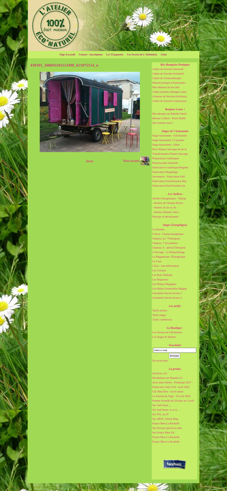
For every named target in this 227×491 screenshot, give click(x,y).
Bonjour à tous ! (175, 109)
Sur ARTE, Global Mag (165, 418)
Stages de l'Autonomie (175, 131)
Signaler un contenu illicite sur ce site (129, 490)
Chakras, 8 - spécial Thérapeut (169, 247)
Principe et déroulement (165, 216)
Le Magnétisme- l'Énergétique (168, 256)
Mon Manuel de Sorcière (166, 87)
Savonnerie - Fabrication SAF (168, 176)
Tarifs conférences (162, 319)
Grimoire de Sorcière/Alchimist (169, 96)
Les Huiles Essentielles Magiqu (169, 288)
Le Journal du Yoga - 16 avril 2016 (171, 396)
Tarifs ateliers (159, 310)
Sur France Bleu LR (163, 432)
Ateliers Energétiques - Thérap (169, 198)
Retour (90, 160)
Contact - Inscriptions (91, 54)
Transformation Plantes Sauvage (170, 153)
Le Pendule (158, 229)
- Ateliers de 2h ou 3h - (164, 207)
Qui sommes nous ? (163, 122)
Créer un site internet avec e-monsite (97, 490)
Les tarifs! (175, 306)
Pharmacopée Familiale (165, 162)
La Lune (156, 261)
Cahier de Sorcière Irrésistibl (168, 73)
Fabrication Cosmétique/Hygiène (170, 167)
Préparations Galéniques (165, 158)
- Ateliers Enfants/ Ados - (166, 212)
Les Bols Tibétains (162, 274)
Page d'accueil (67, 54)
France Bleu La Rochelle (166, 423)
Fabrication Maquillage (165, 172)
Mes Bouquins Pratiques (175, 64)
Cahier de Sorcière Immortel (167, 69)
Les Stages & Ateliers (164, 336)
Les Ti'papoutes (115, 54)
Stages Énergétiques (175, 224)
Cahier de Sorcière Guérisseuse (169, 100)
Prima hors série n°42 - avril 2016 (170, 387)
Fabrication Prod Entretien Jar (168, 185)
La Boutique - (175, 327)
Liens (164, 54)
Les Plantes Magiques (164, 284)
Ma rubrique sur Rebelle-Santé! (169, 113)
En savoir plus (160, 360)
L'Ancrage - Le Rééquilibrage (168, 252)
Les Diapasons (160, 279)
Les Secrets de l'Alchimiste (167, 332)
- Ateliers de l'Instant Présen (167, 203)
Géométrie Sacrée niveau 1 (167, 293)
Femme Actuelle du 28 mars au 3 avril (173, 400)
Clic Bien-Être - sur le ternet (167, 391)
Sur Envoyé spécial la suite (167, 428)
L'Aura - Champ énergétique (167, 233)
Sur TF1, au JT (160, 414)
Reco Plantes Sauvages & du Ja (169, 149)
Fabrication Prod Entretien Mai (169, 181)
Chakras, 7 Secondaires (165, 243)
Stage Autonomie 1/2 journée (168, 140)
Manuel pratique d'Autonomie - (169, 82)
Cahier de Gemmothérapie (166, 78)
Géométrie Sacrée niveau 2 (167, 297)
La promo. (175, 368)
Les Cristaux (159, 270)
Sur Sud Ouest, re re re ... (166, 409)
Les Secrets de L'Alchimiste (142, 54)
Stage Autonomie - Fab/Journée (169, 135)
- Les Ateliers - (175, 193)
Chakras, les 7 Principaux (166, 238)
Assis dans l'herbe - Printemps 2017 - (172, 382)
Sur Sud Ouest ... (161, 405)
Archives (159, 373)
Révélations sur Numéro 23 (167, 377)
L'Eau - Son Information (165, 265)
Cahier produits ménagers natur (169, 91)
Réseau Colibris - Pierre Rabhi (169, 118)
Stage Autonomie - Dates (166, 144)
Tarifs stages (159, 315)
